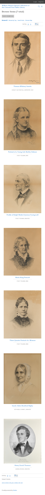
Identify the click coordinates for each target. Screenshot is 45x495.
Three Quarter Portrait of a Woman (22, 315)
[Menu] (41, 6)
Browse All (4, 20)
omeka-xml (17, 483)
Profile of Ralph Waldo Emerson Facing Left (22, 190)
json (13, 483)
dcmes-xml (8, 483)
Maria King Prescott (22, 253)
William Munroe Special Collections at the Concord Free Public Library (15, 6)
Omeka (15, 490)
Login (35, 1)
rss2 (22, 483)
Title (28, 24)
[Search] (39, 6)
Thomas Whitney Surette (22, 59)
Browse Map (29, 20)
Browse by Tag (12, 20)
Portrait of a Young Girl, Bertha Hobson (22, 126)
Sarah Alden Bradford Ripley (22, 380)
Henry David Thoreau (22, 442)
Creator (30, 24)
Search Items (21, 20)
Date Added (36, 24)
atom (3, 483)
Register (41, 1)
